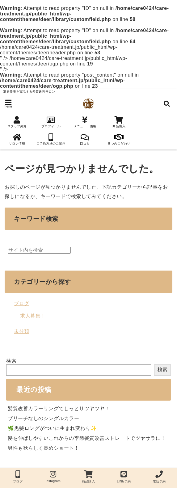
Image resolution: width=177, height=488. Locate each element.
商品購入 (118, 122)
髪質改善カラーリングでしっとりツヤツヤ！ (59, 408)
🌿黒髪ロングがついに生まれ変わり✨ (52, 428)
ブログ (21, 303)
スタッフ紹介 (17, 122)
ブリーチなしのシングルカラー (43, 418)
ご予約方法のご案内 (51, 139)
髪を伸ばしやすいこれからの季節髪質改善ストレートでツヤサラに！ (87, 438)
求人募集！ (33, 315)
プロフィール (51, 122)
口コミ (85, 139)
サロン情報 (17, 139)
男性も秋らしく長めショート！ (43, 448)
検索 (11, 361)
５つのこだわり (118, 139)
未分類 (21, 331)
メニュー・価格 (85, 122)
